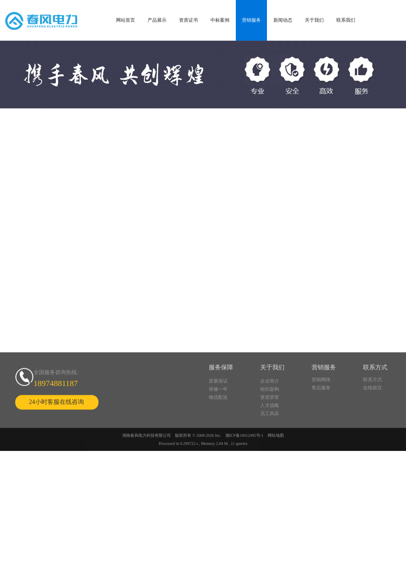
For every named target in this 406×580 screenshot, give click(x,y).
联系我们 (345, 20)
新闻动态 (282, 20)
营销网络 (321, 398)
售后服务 (321, 407)
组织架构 (269, 408)
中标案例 (219, 20)
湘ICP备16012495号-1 (244, 454)
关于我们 (314, 20)
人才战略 (269, 424)
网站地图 (276, 454)
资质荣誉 (269, 416)
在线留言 (372, 407)
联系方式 (372, 398)
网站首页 (125, 20)
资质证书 (188, 20)
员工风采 (269, 432)
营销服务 (251, 20)
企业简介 (269, 400)
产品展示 (157, 20)
